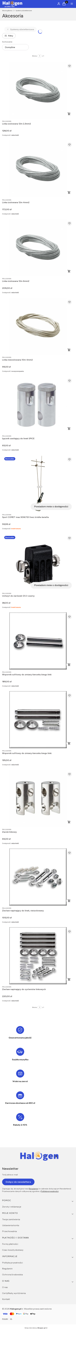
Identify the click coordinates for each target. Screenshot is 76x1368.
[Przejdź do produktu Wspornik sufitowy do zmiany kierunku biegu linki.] (38, 640)
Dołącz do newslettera (18, 1181)
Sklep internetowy (35, 1328)
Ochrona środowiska (12, 1274)
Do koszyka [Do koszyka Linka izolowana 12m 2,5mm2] (69, 114)
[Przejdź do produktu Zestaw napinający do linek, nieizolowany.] (38, 877)
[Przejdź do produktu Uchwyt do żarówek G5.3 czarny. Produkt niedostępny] (38, 562)
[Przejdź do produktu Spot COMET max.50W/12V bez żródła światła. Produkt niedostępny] (38, 483)
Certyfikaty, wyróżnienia (14, 1293)
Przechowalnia (9, 1231)
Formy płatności (10, 1244)
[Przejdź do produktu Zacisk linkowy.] (38, 798)
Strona (34, 56)
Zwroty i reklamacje (11, 1206)
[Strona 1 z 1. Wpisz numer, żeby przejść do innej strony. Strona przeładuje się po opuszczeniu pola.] (39, 55)
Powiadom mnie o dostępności (51, 506)
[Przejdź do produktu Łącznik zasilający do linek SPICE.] (38, 404)
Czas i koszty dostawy (12, 1250)
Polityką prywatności (50, 1191)
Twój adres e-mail (10, 1174)
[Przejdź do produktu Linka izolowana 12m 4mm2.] (38, 168)
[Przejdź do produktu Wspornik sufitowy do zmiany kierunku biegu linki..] (38, 719)
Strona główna (7, 11)
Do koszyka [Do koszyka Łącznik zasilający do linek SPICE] (69, 428)
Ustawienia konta (10, 1225)
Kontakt (6, 1299)
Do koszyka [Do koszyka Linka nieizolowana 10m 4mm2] (69, 350)
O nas (5, 1287)
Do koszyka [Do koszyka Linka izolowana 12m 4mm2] (69, 192)
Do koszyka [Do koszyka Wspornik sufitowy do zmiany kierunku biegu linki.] (69, 743)
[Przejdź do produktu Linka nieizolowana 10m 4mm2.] (38, 326)
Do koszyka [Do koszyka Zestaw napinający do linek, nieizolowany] (69, 900)
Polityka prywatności (12, 1262)
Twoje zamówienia (11, 1219)
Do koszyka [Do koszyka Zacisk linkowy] (69, 822)
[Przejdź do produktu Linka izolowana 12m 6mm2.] (38, 247)
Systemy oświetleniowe (24, 11)
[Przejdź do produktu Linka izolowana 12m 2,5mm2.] (38, 90)
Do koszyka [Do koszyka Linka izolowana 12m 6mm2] (69, 271)
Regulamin (33, 1189)
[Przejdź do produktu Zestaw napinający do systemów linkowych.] (38, 955)
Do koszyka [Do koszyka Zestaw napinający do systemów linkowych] (69, 979)
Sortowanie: (7, 42)
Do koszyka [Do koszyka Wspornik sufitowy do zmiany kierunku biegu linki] (69, 664)
